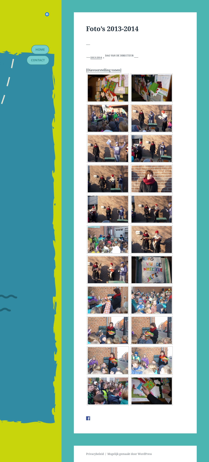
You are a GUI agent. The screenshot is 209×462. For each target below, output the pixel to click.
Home (40, 49)
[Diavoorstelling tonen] (103, 70)
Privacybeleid (95, 454)
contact (38, 60)
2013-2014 (96, 57)
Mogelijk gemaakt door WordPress (129, 454)
